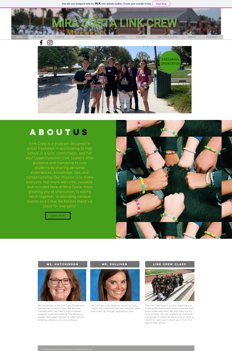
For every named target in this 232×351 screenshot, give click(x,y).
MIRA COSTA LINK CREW (114, 23)
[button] (115, 79)
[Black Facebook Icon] (41, 42)
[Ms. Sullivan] (114, 264)
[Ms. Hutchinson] (62, 264)
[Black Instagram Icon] (50, 42)
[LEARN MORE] (58, 216)
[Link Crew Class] (169, 264)
